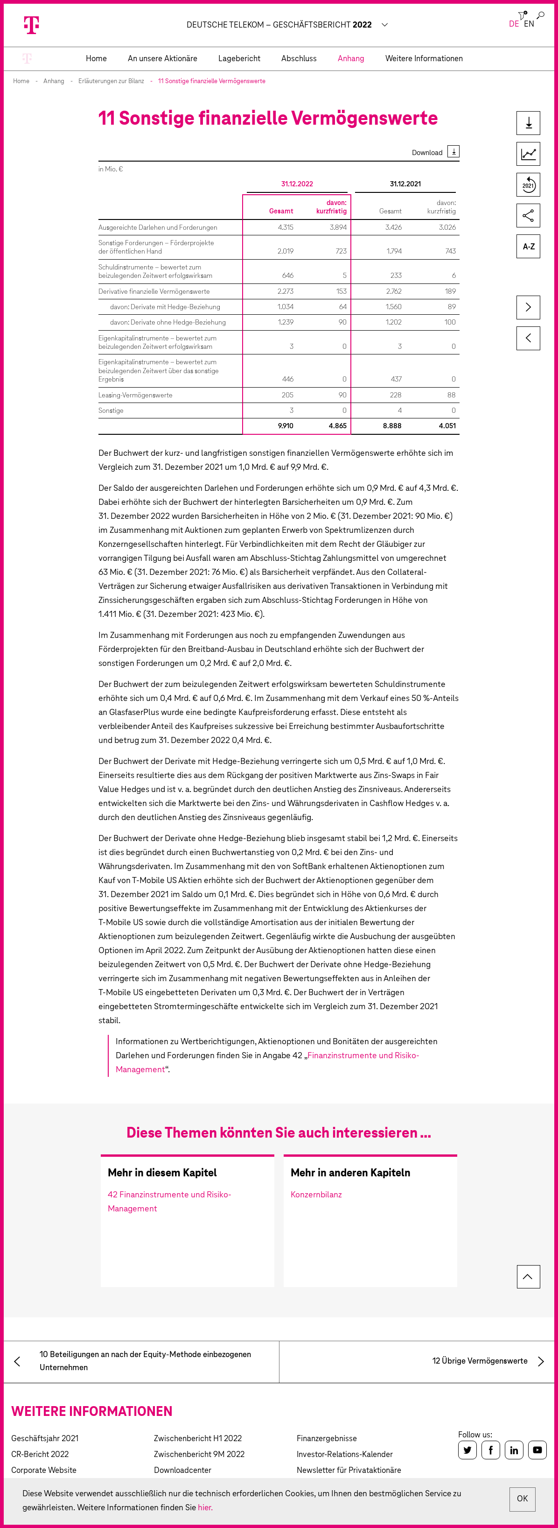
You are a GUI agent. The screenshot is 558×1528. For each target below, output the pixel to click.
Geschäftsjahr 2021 (44, 1439)
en (529, 24)
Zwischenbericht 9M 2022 (199, 1454)
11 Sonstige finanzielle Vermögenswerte (211, 81)
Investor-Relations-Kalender (345, 1454)
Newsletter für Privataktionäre (349, 1470)
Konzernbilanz (316, 1195)
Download (427, 153)
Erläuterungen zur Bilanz (111, 81)
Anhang (53, 81)
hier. (210, 1508)
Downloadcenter (182, 1470)
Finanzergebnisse (327, 1439)
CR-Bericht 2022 (40, 1454)
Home (21, 81)
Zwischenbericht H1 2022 (198, 1439)
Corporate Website (44, 1470)
